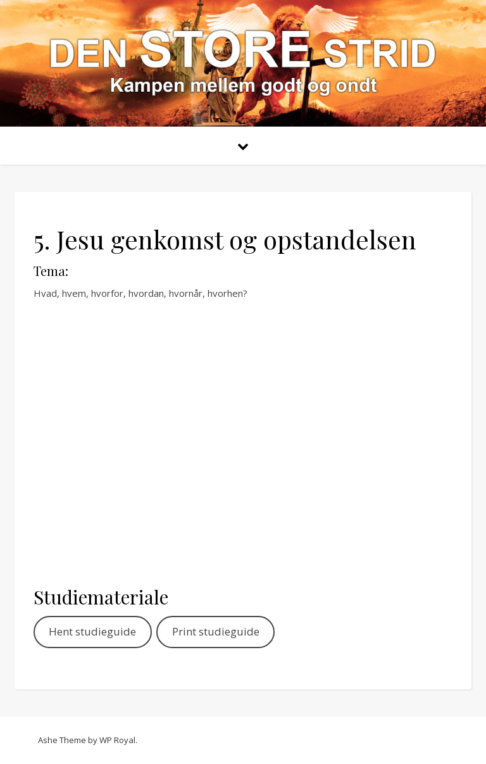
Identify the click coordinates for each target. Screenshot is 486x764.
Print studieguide (215, 631)
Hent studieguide (92, 631)
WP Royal (117, 740)
